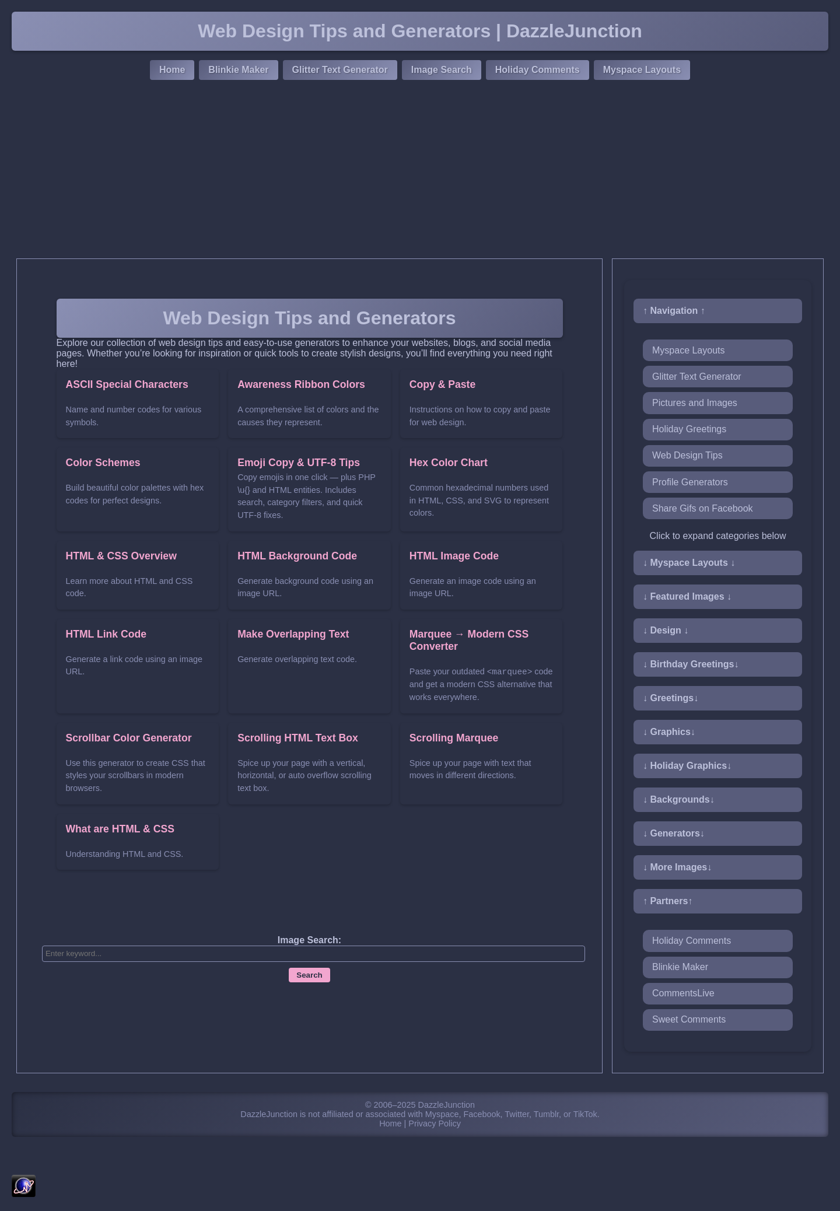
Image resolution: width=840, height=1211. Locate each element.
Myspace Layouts (642, 70)
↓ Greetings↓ (670, 698)
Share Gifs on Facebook (702, 508)
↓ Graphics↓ (669, 732)
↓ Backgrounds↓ (679, 799)
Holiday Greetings (689, 429)
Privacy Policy (434, 1123)
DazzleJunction (446, 1105)
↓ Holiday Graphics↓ (687, 766)
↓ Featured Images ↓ (687, 596)
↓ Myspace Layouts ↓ (689, 563)
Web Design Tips (687, 455)
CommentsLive (683, 993)
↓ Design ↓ (665, 630)
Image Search (441, 70)
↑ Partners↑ (667, 901)
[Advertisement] (420, 171)
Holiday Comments (537, 70)
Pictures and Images (694, 403)
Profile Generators (690, 482)
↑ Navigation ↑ (674, 311)
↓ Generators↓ (674, 833)
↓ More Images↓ (677, 867)
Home (172, 70)
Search (309, 975)
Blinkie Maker (238, 70)
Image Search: (309, 940)
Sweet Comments (689, 1019)
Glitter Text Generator (340, 70)
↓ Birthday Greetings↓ (690, 664)
